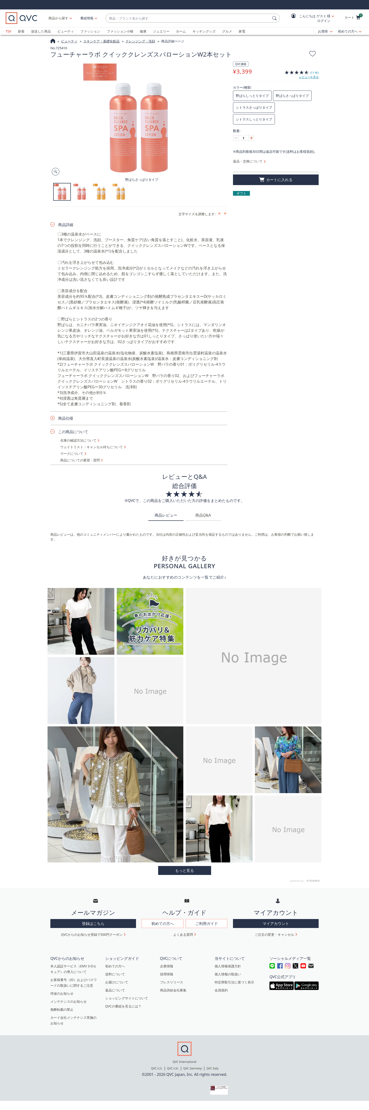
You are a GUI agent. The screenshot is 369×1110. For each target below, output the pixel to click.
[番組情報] (87, 18)
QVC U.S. (157, 1068)
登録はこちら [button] (93, 923)
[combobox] (188, 18)
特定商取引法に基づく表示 (234, 982)
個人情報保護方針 (228, 966)
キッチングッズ (204, 31)
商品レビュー (166, 515)
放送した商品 (41, 31)
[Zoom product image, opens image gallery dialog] (54, 172)
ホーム (181, 31)
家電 (242, 31)
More (184, 870)
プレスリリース (171, 982)
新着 (21, 31)
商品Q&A (203, 515)
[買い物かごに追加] (276, 179)
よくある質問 (183, 934)
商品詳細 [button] (65, 224)
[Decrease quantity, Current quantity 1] (236, 138)
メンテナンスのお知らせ (68, 1001)
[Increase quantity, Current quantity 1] (251, 138)
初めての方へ (348, 31)
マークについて (71, 453)
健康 (143, 31)
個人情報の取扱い (228, 974)
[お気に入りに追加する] (312, 54)
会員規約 (221, 990)
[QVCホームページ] (53, 41)
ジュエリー (161, 31)
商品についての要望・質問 (80, 460)
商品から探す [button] (58, 18)
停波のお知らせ (61, 993)
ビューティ (65, 31)
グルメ (227, 31)
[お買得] (325, 31)
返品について (115, 990)
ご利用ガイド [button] (206, 923)
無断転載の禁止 (61, 1009)
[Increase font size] (219, 213)
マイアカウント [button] (276, 923)
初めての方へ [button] (162, 923)
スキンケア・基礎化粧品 (101, 41)
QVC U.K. (173, 1068)
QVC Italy (212, 1068)
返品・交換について (248, 161)
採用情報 (166, 974)
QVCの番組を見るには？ (123, 1006)
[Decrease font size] (225, 213)
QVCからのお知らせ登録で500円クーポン (92, 934)
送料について (115, 974)
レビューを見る (309, 77)
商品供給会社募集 (173, 990)
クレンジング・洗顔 (140, 41)
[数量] (243, 138)
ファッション (90, 31)
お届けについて (116, 982)
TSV (8, 31)
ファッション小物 (120, 31)
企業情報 (166, 966)
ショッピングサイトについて (126, 998)
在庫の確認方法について (78, 440)
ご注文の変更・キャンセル (274, 934)
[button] (309, 18)
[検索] (275, 18)
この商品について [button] (73, 431)
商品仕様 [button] (65, 418)
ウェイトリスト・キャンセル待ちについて (91, 447)
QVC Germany (192, 1068)
